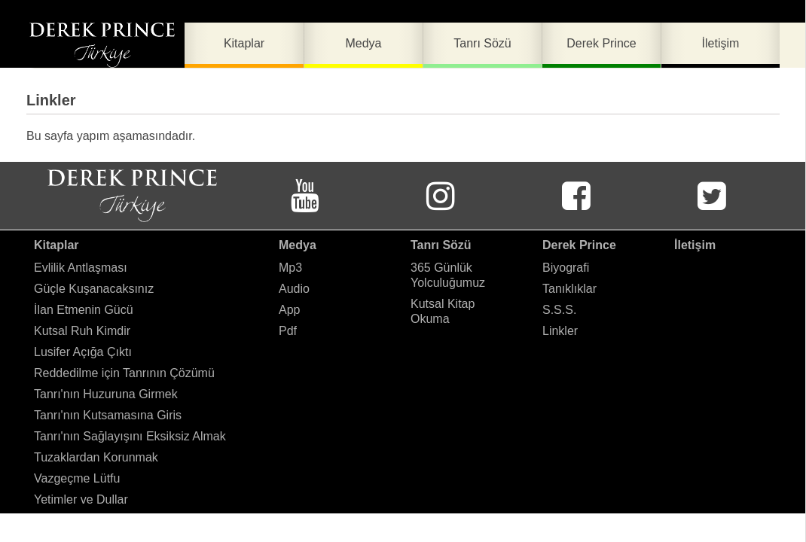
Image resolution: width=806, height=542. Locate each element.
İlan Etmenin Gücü (83, 309)
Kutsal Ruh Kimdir (82, 330)
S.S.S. (559, 309)
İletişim (695, 245)
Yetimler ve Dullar (81, 499)
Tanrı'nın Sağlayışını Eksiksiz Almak (130, 436)
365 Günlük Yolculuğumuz (448, 275)
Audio (294, 288)
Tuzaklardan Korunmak (96, 457)
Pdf (288, 330)
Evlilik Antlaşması (80, 267)
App (289, 309)
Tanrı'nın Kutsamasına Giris (108, 415)
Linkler (560, 330)
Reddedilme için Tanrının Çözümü (124, 373)
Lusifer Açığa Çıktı (83, 352)
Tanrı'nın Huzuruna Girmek (106, 394)
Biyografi (565, 267)
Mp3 (290, 267)
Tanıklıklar (569, 288)
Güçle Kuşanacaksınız (94, 288)
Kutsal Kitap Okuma (443, 311)
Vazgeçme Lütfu (77, 478)
